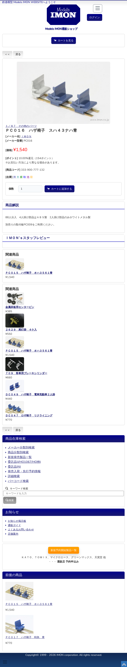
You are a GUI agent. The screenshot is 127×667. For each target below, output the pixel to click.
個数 (11, 189)
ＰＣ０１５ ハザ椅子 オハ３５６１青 (28, 604)
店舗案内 (13, 534)
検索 (10, 500)
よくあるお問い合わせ (21, 529)
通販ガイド (14, 525)
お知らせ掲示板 (17, 521)
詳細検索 (14, 476)
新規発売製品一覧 (20, 457)
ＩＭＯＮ (26, 136)
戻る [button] (18, 54)
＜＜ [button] (7, 54)
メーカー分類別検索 (21, 447)
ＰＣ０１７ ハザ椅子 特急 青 (25, 637)
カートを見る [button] (63, 40)
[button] (94, 17)
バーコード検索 (18, 481)
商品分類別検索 (18, 452)
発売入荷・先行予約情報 (24, 471)
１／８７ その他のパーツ (21, 126)
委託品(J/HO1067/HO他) (24, 462)
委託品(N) (14, 467)
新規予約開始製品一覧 (64, 550)
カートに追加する (59, 189)
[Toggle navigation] (5, 662)
